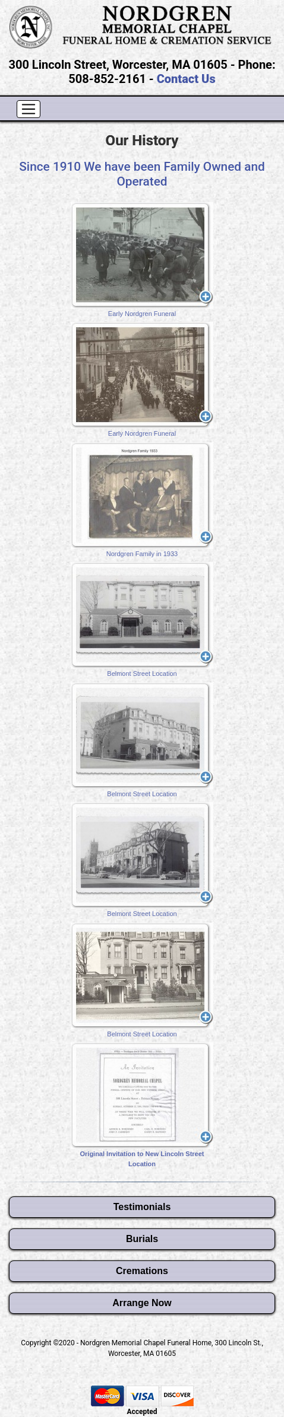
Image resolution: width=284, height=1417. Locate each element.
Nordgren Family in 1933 (142, 499)
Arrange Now (142, 1303)
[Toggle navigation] (28, 109)
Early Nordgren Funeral (142, 259)
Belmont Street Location (142, 619)
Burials (142, 1239)
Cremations (142, 1271)
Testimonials (142, 1207)
